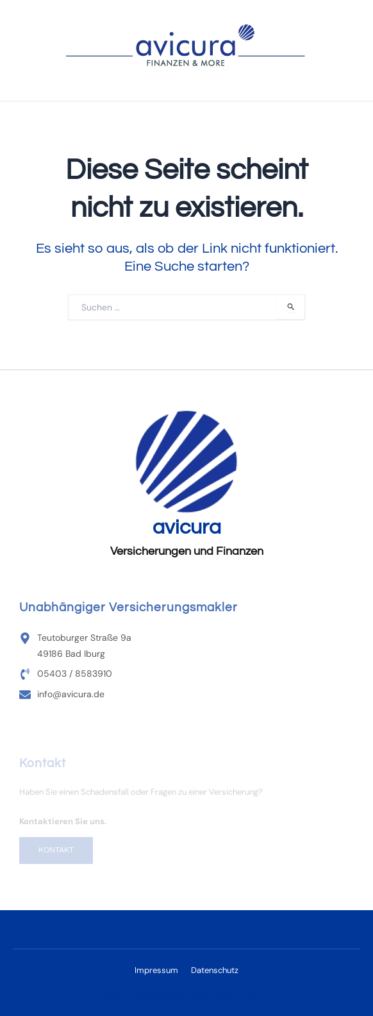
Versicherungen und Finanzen (186, 551)
